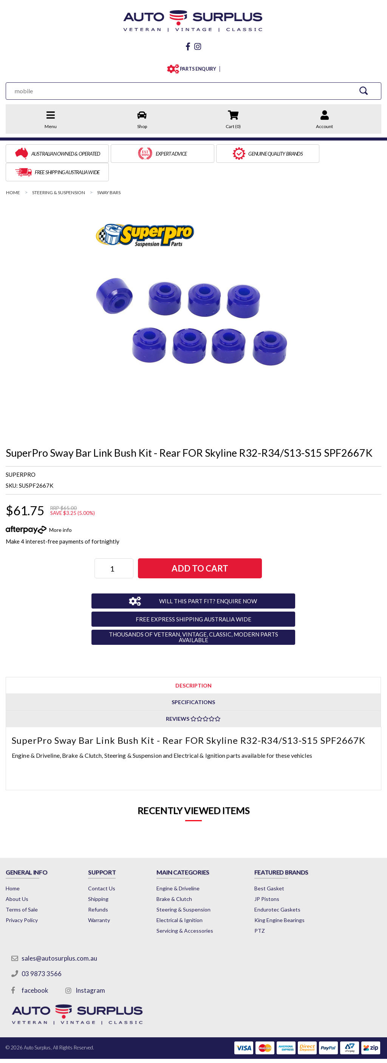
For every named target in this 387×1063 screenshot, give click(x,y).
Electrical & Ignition (183, 900)
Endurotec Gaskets (282, 889)
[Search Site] (364, 89)
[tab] (193, 665)
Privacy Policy (22, 900)
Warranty (100, 900)
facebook (35, 970)
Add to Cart (200, 548)
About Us (17, 879)
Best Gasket (274, 868)
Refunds (100, 889)
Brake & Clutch (177, 879)
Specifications (193, 682)
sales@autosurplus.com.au (59, 938)
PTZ (264, 910)
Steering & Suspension (187, 889)
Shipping (100, 879)
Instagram (90, 970)
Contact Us (103, 868)
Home (13, 868)
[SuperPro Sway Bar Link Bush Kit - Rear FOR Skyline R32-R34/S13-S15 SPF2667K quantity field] (114, 548)
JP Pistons (271, 879)
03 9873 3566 (42, 954)
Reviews (193, 698)
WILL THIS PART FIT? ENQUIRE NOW (206, 580)
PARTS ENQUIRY (196, 67)
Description (193, 665)
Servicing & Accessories (188, 910)
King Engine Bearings (284, 900)
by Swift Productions (326, 1053)
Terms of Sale (22, 889)
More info (60, 509)
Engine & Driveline (181, 868)
